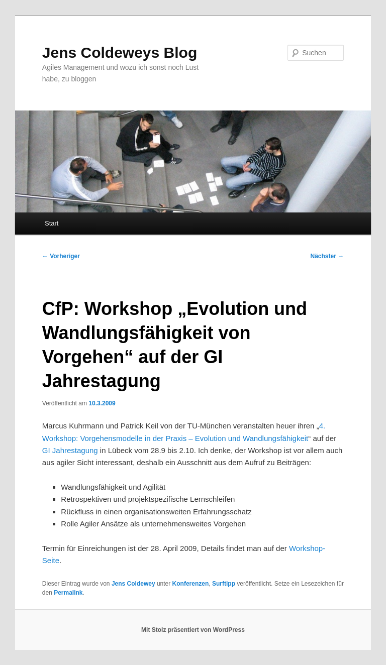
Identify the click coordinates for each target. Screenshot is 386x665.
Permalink (68, 592)
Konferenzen (190, 583)
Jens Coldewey (133, 583)
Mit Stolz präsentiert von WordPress (193, 629)
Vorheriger (61, 256)
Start (51, 223)
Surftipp (223, 583)
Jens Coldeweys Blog (119, 52)
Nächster (327, 256)
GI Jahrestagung (70, 450)
